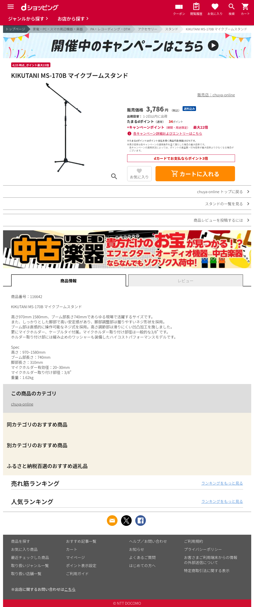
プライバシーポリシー (203, 549)
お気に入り (139, 176)
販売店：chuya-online (216, 94)
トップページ (15, 29)
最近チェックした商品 (30, 557)
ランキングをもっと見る (222, 483)
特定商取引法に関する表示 (207, 570)
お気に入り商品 (24, 549)
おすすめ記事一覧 (81, 541)
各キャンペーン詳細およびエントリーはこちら (167, 133)
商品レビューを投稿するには (218, 220)
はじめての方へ (142, 565)
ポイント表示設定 (81, 565)
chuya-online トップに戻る (220, 191)
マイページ (75, 557)
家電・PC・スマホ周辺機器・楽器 (58, 29)
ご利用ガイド (77, 573)
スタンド (171, 29)
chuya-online (22, 404)
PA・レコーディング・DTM (110, 29)
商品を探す (20, 541)
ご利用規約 (193, 541)
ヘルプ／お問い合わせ (148, 541)
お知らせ (136, 549)
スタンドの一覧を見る (224, 204)
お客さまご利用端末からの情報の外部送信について (210, 560)
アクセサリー (147, 29)
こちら (70, 589)
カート (71, 549)
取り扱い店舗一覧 (26, 573)
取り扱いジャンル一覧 (30, 565)
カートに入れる (195, 173)
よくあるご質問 (142, 557)
